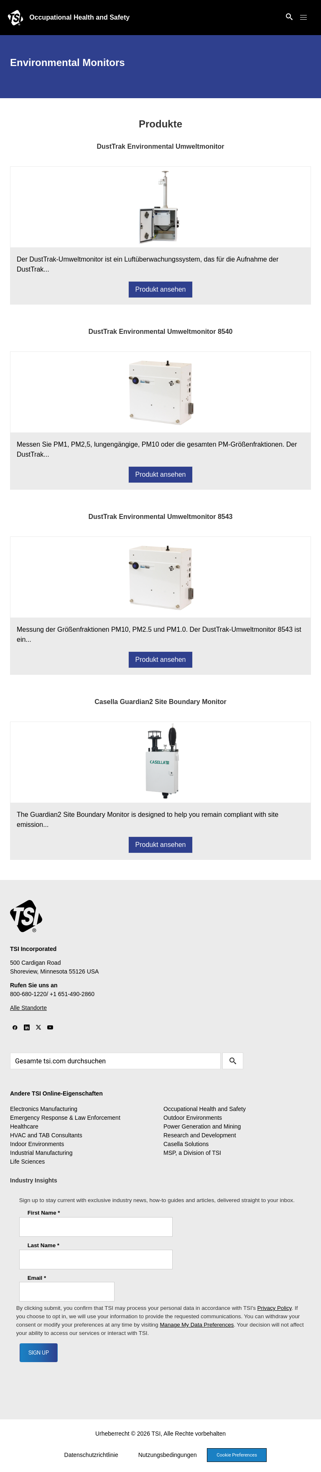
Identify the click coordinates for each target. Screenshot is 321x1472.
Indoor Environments (37, 1144)
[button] (303, 17)
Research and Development (199, 1135)
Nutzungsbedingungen (167, 1455)
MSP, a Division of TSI (192, 1152)
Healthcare (24, 1126)
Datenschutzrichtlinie (91, 1455)
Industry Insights (33, 1180)
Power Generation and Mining (202, 1126)
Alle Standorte (28, 1007)
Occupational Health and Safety (79, 17)
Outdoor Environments (192, 1117)
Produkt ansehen (160, 289)
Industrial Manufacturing (41, 1152)
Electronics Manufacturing (43, 1109)
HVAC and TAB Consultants (46, 1135)
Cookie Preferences (237, 1455)
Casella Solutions (186, 1144)
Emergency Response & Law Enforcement (65, 1117)
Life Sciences (27, 1161)
